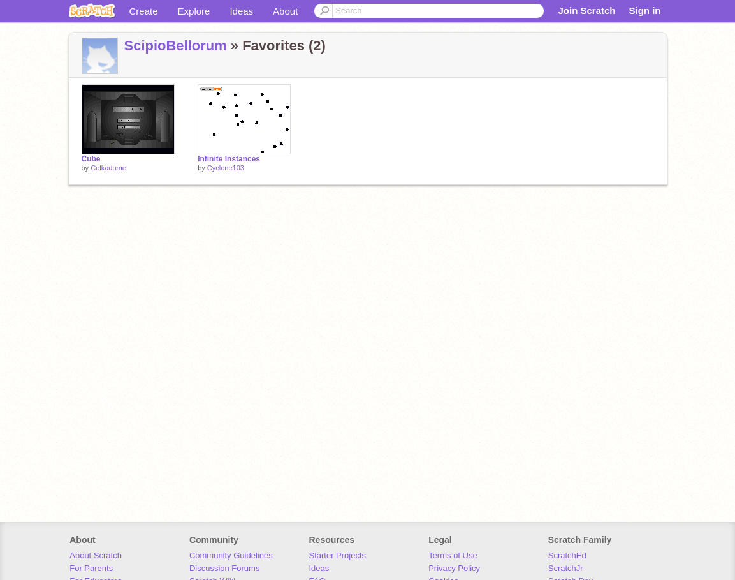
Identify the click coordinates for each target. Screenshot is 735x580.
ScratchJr (565, 568)
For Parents (91, 568)
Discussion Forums (224, 568)
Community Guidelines (231, 555)
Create (143, 11)
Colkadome (108, 168)
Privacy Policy (454, 568)
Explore (194, 11)
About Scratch (95, 555)
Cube (91, 158)
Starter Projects (338, 555)
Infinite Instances (229, 158)
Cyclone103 (225, 168)
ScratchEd (567, 555)
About (285, 11)
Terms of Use (452, 555)
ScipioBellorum (175, 46)
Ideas (241, 11)
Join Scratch (586, 10)
